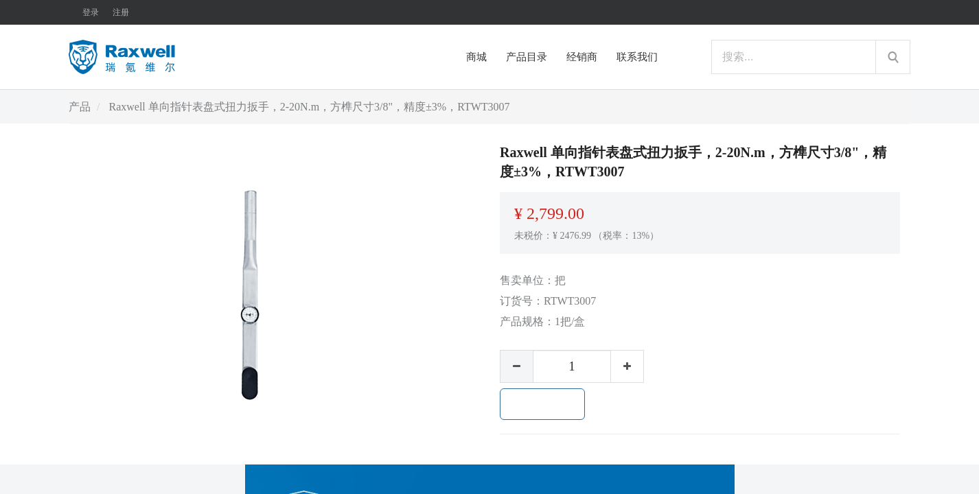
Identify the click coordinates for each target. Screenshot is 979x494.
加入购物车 (542, 404)
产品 (80, 107)
